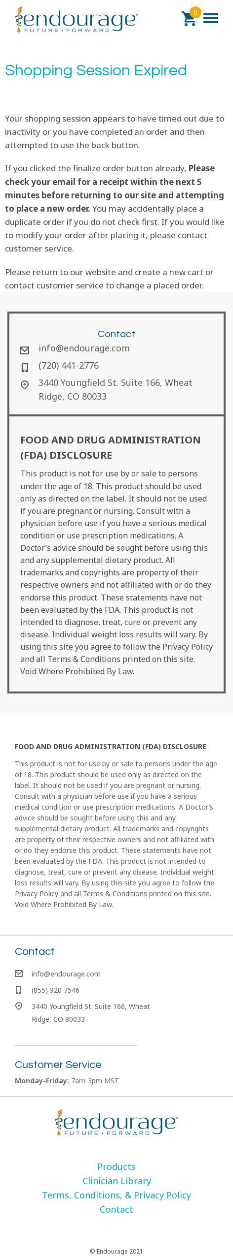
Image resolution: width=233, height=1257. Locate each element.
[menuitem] (116, 1166)
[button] (189, 18)
